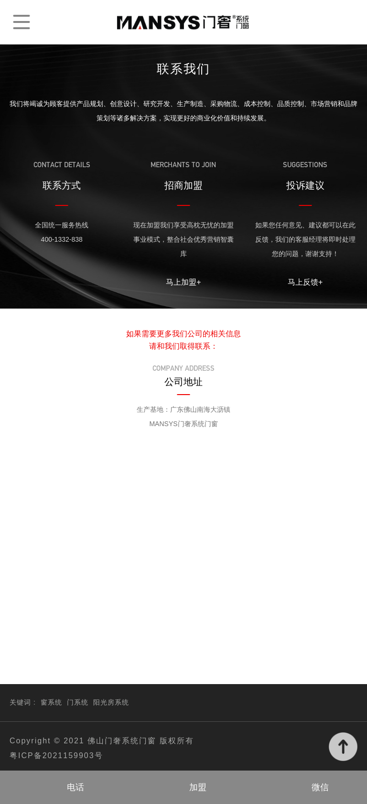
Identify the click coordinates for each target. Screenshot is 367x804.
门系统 (77, 702)
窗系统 (51, 702)
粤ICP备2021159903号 (56, 755)
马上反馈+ (305, 282)
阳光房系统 (111, 702)
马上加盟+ (183, 282)
